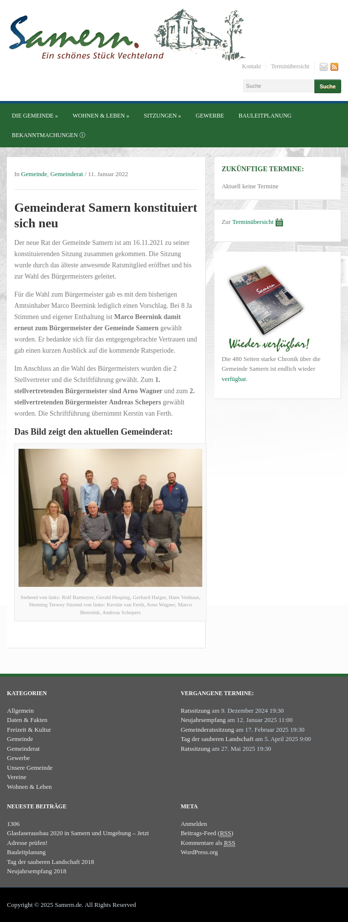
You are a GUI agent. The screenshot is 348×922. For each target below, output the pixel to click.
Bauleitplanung (265, 115)
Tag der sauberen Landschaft (217, 738)
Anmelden (194, 823)
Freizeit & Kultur (29, 729)
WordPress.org (199, 852)
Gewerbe (210, 115)
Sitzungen (162, 115)
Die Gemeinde (35, 115)
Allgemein (20, 710)
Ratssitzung (196, 710)
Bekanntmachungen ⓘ (48, 135)
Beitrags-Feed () (207, 833)
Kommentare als (208, 843)
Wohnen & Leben (101, 115)
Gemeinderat (66, 174)
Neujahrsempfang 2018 (36, 871)
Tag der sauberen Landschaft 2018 (50, 861)
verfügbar (234, 378)
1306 (13, 823)
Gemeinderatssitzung (207, 729)
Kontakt (251, 66)
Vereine (16, 777)
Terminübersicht (290, 66)
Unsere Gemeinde (30, 767)
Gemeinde (34, 174)
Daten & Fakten (27, 719)
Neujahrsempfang (203, 719)
